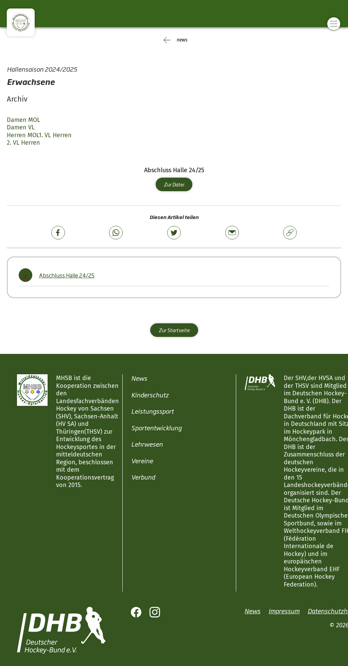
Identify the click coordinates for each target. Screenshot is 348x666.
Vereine (142, 460)
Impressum (283, 610)
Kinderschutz (150, 394)
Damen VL (21, 127)
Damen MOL (23, 120)
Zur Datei (174, 184)
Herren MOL (23, 135)
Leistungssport (152, 411)
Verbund (143, 476)
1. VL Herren (55, 135)
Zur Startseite (174, 330)
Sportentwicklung (156, 427)
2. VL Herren (23, 142)
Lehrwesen (147, 443)
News (139, 378)
